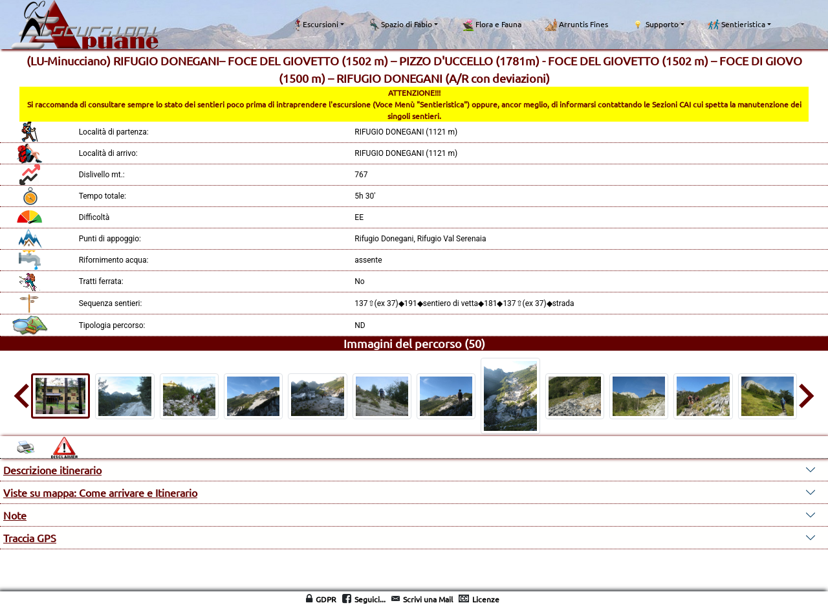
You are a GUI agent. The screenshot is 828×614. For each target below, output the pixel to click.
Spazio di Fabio (399, 24)
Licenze (485, 599)
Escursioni (315, 24)
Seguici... (370, 599)
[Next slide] (805, 396)
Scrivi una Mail (428, 599)
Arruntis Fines (576, 24)
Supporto (655, 24)
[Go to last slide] (23, 396)
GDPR (326, 599)
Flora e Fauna (491, 24)
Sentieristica (736, 24)
